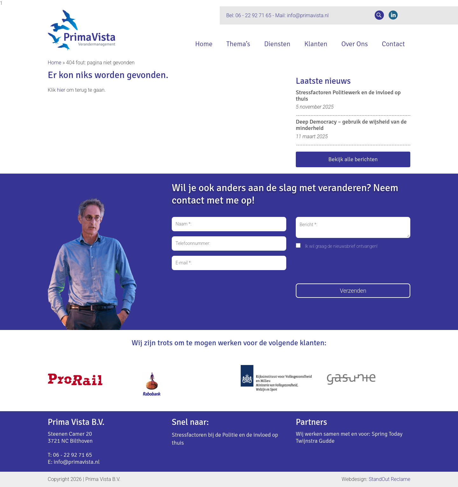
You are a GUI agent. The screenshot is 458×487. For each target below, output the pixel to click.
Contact (393, 43)
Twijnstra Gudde (315, 440)
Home (203, 43)
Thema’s (238, 43)
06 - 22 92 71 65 (253, 15)
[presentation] (344, 267)
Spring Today (386, 433)
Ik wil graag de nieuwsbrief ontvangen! (341, 246)
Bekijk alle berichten (353, 159)
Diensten (277, 43)
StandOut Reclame (389, 479)
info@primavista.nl (308, 15)
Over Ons (354, 43)
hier (61, 90)
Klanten (315, 43)
